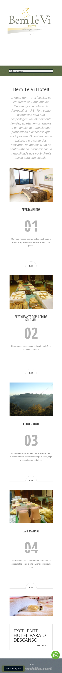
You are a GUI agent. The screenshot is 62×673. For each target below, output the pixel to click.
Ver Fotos (41, 645)
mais (31, 266)
